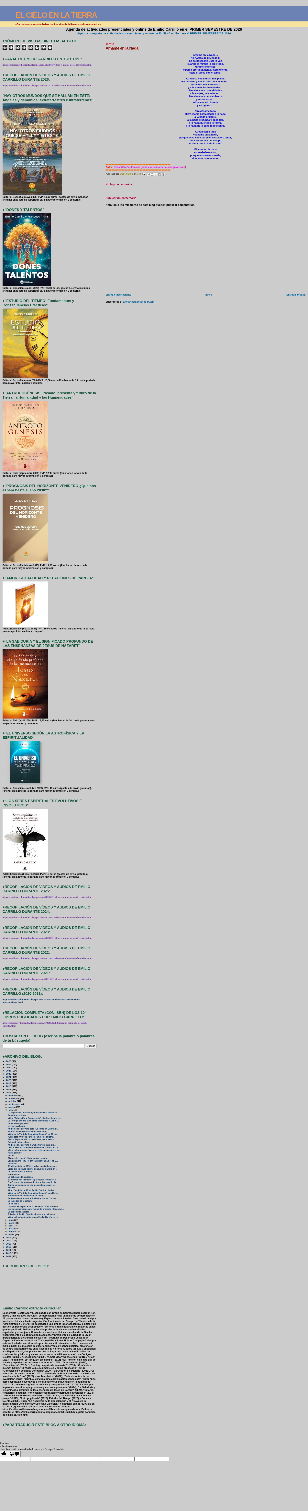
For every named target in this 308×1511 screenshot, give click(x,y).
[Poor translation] (14, 1454)
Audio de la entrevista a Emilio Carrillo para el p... (32, 1145)
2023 (9, 1070)
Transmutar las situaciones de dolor (25, 1196)
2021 (9, 1077)
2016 (9, 1092)
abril (11, 1225)
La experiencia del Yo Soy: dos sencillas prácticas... (33, 1113)
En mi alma (13, 1204)
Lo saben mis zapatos (18, 1212)
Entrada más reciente (118, 294)
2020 (9, 1080)
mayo (11, 1223)
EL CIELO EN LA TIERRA (56, 15)
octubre (12, 1101)
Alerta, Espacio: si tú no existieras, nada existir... (32, 1139)
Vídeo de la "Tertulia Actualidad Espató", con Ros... (33, 1193)
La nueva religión (16, 1126)
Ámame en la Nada (17, 1115)
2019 (9, 1083)
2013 (9, 1243)
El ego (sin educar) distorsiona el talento (28, 1158)
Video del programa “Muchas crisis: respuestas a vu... (34, 1150)
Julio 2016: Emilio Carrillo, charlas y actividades (31, 1214)
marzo (12, 1228)
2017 (9, 1089)
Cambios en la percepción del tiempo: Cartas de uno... (34, 1206)
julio (11, 1110)
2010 (9, 1253)
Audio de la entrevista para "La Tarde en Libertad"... (33, 1129)
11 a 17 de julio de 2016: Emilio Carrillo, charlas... (32, 1190)
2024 (9, 1067)
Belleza (11, 1188)
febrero (12, 1231)
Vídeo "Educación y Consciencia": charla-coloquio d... (34, 1118)
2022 (9, 1073)
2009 (9, 1256)
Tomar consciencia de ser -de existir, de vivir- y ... (32, 1185)
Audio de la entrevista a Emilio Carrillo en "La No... (32, 1198)
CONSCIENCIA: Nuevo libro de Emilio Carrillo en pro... (34, 1147)
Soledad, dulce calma (18, 1142)
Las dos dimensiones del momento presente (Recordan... (36, 1209)
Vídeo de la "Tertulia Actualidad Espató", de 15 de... (33, 1134)
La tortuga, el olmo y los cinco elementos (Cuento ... (33, 1121)
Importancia (13, 1174)
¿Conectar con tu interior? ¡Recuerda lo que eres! (32, 1180)
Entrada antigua (295, 294)
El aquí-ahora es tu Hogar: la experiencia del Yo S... (33, 1161)
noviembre (14, 1098)
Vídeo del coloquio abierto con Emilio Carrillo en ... (33, 1169)
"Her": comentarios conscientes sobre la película (32, 1182)
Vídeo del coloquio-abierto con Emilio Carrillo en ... (33, 1217)
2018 (9, 1086)
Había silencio (15, 1153)
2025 (9, 1064)
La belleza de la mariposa (20, 1177)
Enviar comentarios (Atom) (139, 301)
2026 (9, 1061)
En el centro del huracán (20, 1172)
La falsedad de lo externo (20, 1201)
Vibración (12, 1164)
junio (11, 1220)
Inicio (208, 294)
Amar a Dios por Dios (18, 1123)
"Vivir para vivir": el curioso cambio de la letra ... (31, 1137)
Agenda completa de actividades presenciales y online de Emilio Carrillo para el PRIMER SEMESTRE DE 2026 (154, 33)
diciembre (13, 1095)
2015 (9, 1237)
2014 (9, 1240)
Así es (11, 1155)
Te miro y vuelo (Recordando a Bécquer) (27, 1131)
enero (11, 1234)
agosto (12, 1107)
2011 (9, 1250)
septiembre (14, 1104)
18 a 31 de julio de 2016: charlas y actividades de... (32, 1166)
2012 (9, 1247)
